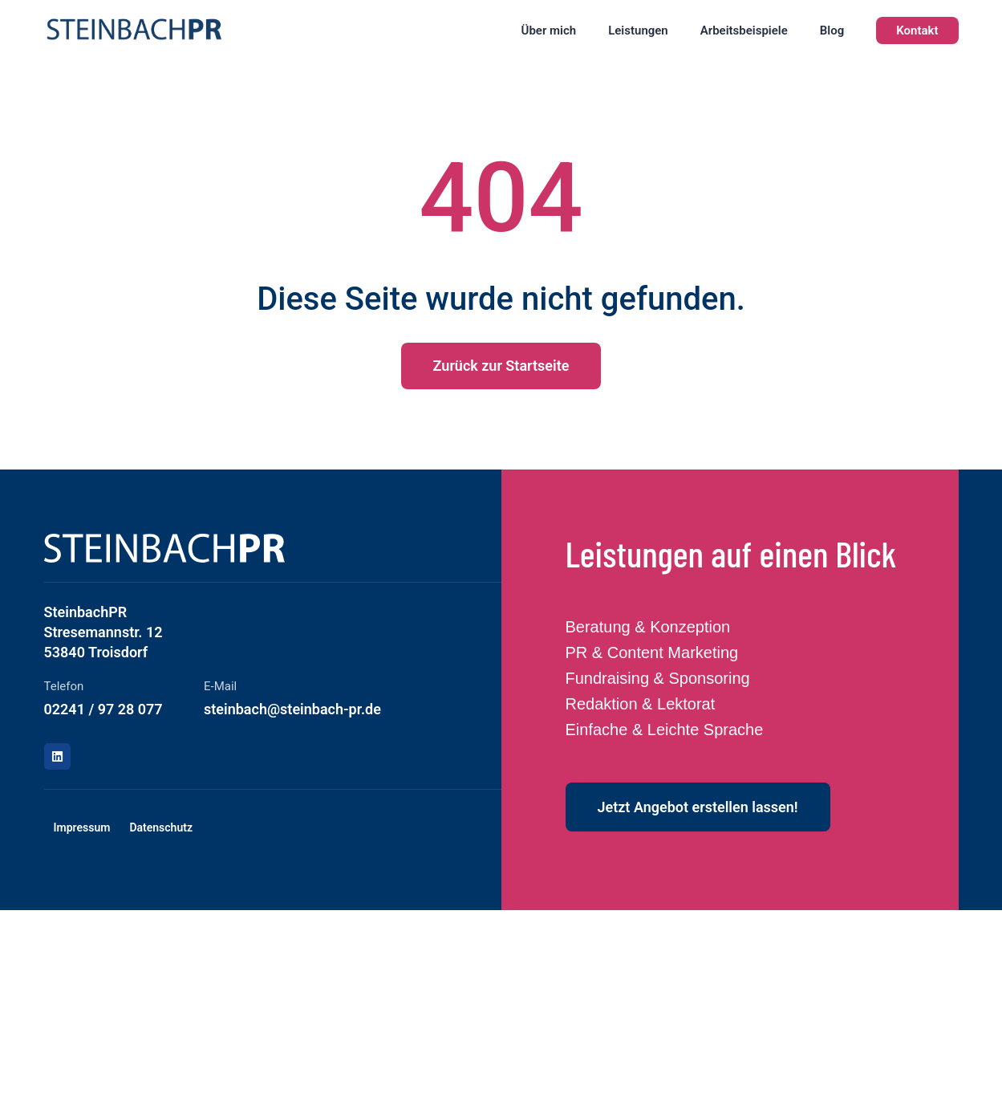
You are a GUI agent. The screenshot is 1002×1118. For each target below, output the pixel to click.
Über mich (549, 30)
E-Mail (220, 686)
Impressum (82, 827)
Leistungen (638, 30)
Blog (832, 30)
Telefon (64, 686)
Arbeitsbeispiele (744, 30)
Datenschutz (161, 827)
